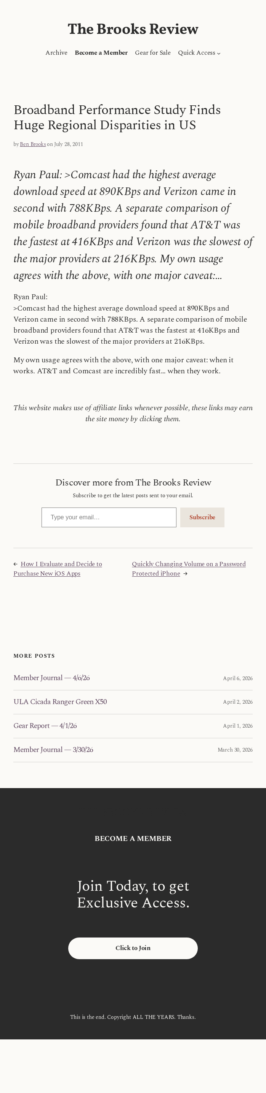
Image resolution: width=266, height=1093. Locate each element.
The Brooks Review (133, 29)
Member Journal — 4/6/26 (51, 678)
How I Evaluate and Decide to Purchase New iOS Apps (57, 569)
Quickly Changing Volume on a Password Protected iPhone (188, 569)
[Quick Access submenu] (219, 53)
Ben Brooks (33, 144)
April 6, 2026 (238, 678)
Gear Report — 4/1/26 (45, 726)
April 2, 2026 (238, 702)
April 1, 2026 (238, 726)
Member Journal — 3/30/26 (53, 750)
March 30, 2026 (235, 750)
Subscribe (202, 517)
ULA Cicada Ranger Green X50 (60, 702)
